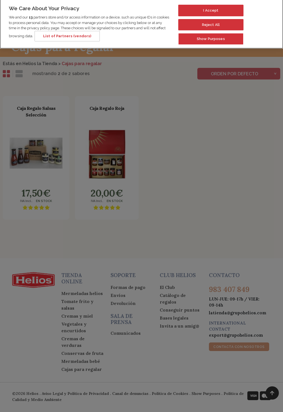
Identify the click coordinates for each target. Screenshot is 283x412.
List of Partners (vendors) (67, 33)
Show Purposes (211, 36)
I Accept (210, 8)
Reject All (211, 22)
